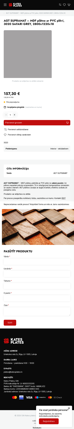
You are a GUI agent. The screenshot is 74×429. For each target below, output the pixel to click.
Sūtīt (10, 323)
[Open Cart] (69, 5)
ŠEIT (64, 198)
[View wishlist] (64, 5)
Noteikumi (37, 428)
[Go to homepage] (15, 5)
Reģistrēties (49, 421)
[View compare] (60, 5)
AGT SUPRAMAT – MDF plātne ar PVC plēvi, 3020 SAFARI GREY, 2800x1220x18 (35, 13)
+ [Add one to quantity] (14, 114)
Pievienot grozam (13, 123)
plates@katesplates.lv (13, 372)
